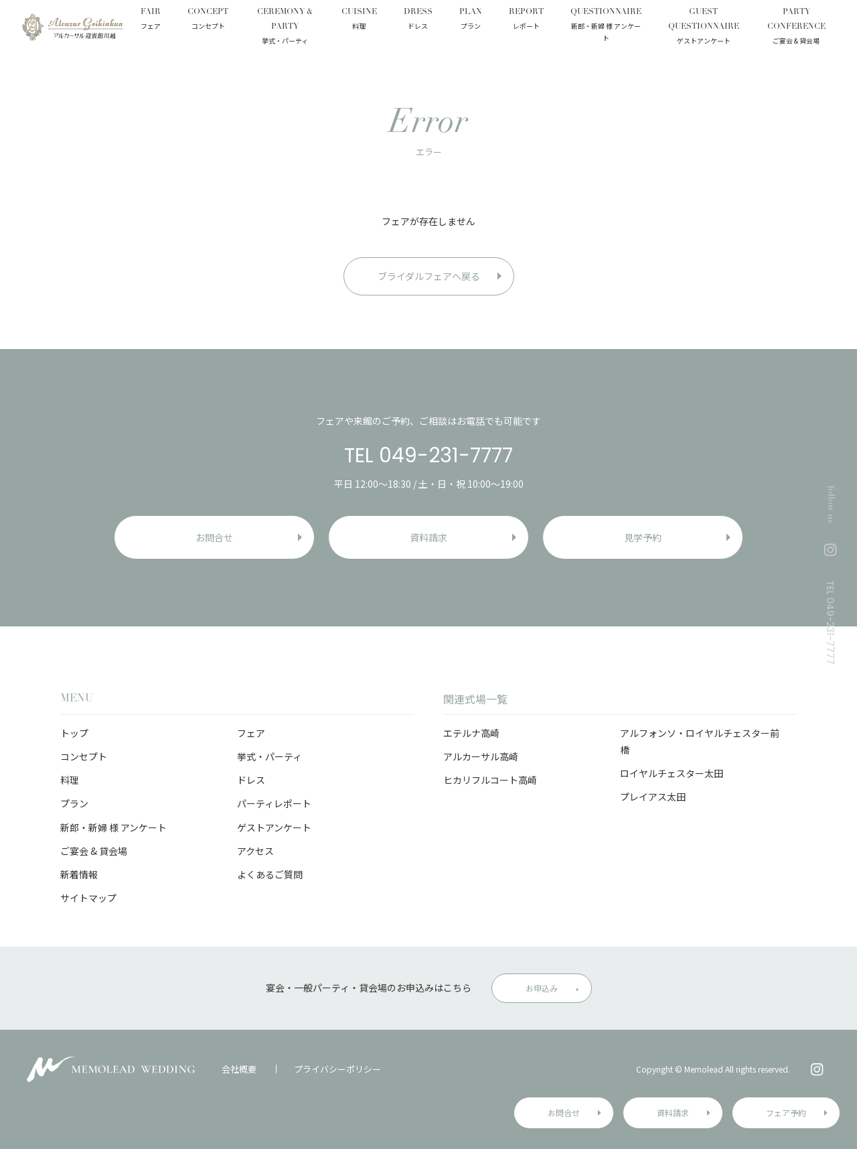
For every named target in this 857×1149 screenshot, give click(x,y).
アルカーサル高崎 (480, 756)
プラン (74, 803)
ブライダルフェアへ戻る (429, 276)
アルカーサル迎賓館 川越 (72, 27)
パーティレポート (274, 803)
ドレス (251, 780)
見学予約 (642, 537)
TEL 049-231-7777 (428, 456)
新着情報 (79, 874)
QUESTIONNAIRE (605, 26)
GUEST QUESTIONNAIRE (703, 27)
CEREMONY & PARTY (285, 27)
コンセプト (83, 756)
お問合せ (564, 1112)
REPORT (526, 20)
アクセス (255, 851)
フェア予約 (786, 1112)
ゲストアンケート (274, 827)
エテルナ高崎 (471, 733)
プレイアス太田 (653, 796)
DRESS (418, 20)
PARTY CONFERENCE (796, 27)
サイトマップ (88, 897)
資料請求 (673, 1112)
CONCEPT (207, 20)
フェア (251, 733)
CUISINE (359, 20)
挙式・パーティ (269, 756)
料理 (69, 780)
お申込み (542, 988)
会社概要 (239, 1069)
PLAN (470, 20)
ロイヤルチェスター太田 (671, 773)
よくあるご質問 (270, 874)
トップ (74, 733)
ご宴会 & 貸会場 (93, 851)
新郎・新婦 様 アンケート (113, 827)
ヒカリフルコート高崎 (490, 780)
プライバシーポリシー (337, 1069)
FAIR (151, 20)
